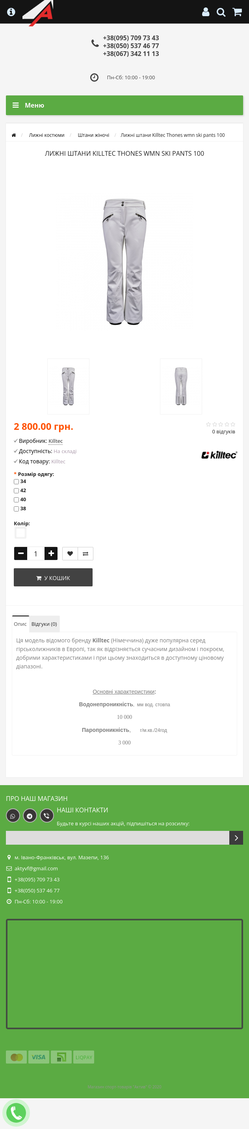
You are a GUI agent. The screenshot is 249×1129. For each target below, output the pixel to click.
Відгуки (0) (44, 623)
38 (23, 508)
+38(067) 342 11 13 (131, 53)
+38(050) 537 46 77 (131, 45)
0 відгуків (223, 431)
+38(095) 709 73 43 (131, 38)
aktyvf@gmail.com (36, 868)
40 (23, 499)
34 (23, 481)
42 (23, 490)
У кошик (53, 578)
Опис (20, 623)
